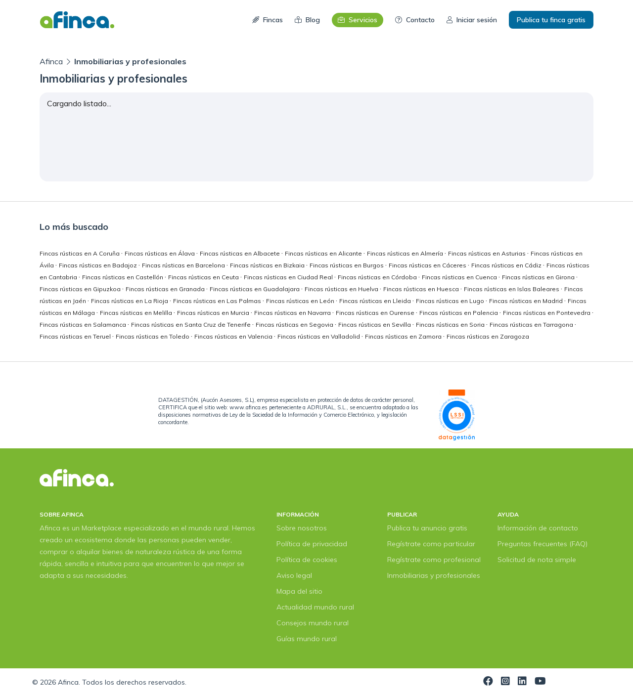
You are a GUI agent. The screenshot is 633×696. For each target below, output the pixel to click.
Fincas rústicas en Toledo (153, 336)
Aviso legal (294, 575)
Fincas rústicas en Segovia (295, 324)
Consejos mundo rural (312, 622)
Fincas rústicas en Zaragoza (488, 336)
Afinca (52, 61)
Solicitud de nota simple (536, 559)
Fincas (267, 19)
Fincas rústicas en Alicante (324, 253)
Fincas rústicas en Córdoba (378, 277)
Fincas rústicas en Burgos (347, 265)
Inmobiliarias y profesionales (433, 575)
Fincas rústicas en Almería (406, 253)
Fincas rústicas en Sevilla (375, 324)
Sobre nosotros (301, 527)
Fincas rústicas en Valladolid (319, 336)
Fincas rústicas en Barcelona (184, 265)
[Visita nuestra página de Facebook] (488, 682)
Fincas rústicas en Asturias (487, 253)
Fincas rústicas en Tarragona (532, 324)
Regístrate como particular (431, 543)
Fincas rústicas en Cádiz (507, 265)
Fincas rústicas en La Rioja (130, 300)
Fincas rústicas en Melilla (137, 312)
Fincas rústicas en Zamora (404, 336)
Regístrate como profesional (434, 559)
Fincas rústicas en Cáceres (428, 265)
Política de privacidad (311, 543)
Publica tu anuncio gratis (427, 527)
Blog (307, 19)
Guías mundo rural (306, 638)
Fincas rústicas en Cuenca (460, 277)
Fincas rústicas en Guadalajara (255, 289)
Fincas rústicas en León (301, 300)
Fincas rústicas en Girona (539, 277)
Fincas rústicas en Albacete (240, 253)
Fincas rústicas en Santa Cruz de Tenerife (191, 324)
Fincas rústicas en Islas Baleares (512, 289)
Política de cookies (306, 559)
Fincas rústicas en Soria (451, 324)
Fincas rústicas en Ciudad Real (289, 277)
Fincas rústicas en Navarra (293, 312)
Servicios (357, 19)
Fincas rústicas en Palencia (459, 312)
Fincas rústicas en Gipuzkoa (81, 289)
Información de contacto (537, 527)
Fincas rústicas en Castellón (123, 277)
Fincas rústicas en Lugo (451, 300)
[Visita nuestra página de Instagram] (505, 682)
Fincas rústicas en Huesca (421, 289)
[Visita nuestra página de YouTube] (540, 682)
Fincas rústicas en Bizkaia (268, 265)
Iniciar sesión (472, 19)
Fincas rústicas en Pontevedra (547, 312)
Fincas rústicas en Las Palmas (218, 300)
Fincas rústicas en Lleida (375, 300)
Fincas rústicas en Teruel (76, 336)
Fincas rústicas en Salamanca (84, 324)
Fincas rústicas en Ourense (376, 312)
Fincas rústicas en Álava (160, 253)
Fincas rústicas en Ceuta (204, 277)
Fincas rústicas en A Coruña (80, 253)
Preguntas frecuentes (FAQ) (542, 543)
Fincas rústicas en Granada (166, 289)
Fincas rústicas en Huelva (342, 289)
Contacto (415, 19)
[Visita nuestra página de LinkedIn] (522, 682)
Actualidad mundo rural (315, 607)
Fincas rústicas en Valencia (234, 336)
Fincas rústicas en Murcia (214, 312)
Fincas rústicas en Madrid (526, 300)
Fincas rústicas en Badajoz (98, 265)
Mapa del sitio (299, 591)
